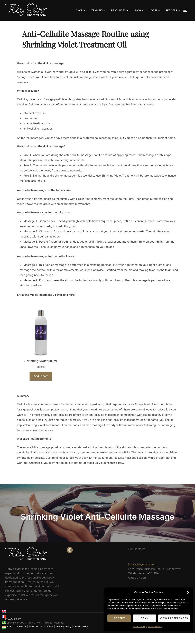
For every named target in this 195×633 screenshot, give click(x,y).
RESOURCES (120, 10)
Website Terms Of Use (41, 626)
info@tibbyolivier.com (142, 564)
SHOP (81, 10)
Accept (119, 618)
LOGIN (155, 10)
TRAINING (98, 10)
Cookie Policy (140, 626)
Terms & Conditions (15, 626)
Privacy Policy (155, 626)
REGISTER (173, 10)
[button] (188, 592)
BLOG (139, 10)
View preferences (174, 618)
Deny (144, 618)
